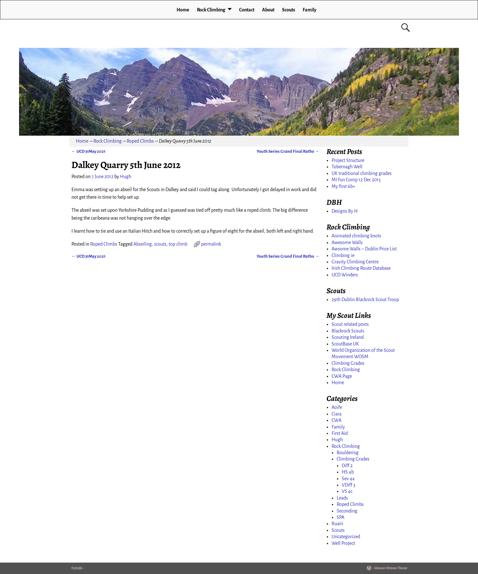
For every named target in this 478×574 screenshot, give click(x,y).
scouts (160, 244)
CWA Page (342, 376)
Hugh (337, 439)
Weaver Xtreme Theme (390, 568)
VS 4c (347, 491)
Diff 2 (347, 465)
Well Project (343, 543)
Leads (342, 497)
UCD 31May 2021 (88, 151)
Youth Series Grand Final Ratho (288, 151)
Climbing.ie (343, 255)
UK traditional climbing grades (362, 173)
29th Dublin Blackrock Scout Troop (365, 299)
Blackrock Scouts (348, 330)
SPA (340, 517)
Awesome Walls (347, 242)
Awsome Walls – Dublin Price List (364, 248)
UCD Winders (345, 274)
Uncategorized (346, 536)
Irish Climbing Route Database (361, 268)
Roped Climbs (140, 141)
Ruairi (337, 523)
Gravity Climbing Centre (355, 261)
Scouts (288, 9)
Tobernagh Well (347, 166)
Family (309, 9)
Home (183, 9)
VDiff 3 (348, 484)
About (268, 9)
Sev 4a (348, 478)
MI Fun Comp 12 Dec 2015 (356, 179)
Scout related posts (350, 324)
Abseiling (142, 244)
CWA (336, 420)
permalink (211, 244)
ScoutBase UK (345, 343)
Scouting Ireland (348, 337)
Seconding (347, 510)
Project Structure (348, 160)
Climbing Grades (348, 363)
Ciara (336, 413)
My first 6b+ (343, 186)
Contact (246, 9)
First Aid (340, 433)
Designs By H (345, 211)
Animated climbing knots (356, 235)
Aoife (337, 407)
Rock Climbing (211, 9)
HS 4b (348, 471)
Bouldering (348, 452)
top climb (178, 244)
